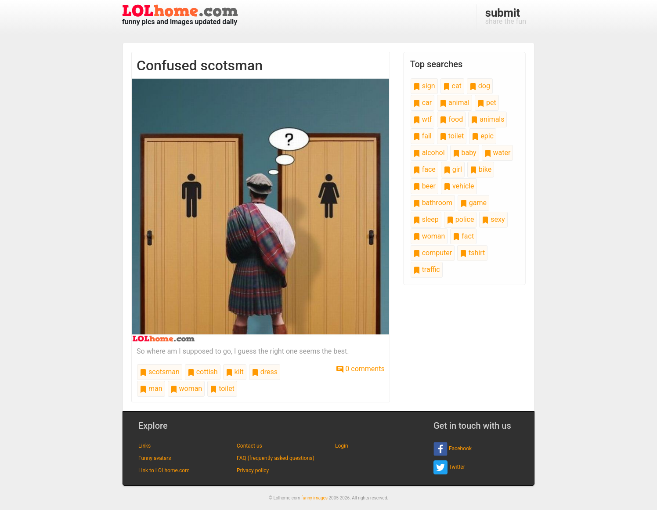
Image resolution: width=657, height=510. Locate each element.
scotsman (160, 372)
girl (453, 169)
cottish (203, 372)
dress (265, 372)
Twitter (449, 467)
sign (424, 86)
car (422, 102)
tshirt (472, 253)
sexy (493, 219)
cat (452, 86)
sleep (426, 219)
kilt (235, 372)
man (151, 388)
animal (454, 102)
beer (424, 186)
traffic (426, 269)
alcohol (429, 152)
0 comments (360, 369)
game (473, 203)
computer (432, 253)
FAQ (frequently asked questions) (275, 458)
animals (487, 119)
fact (463, 236)
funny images (314, 498)
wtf (422, 119)
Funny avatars (154, 458)
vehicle (459, 186)
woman (186, 388)
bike (480, 169)
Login (341, 446)
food (451, 119)
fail (422, 136)
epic (483, 136)
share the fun (505, 15)
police (460, 219)
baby (465, 152)
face (424, 169)
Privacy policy (253, 470)
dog (479, 86)
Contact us (249, 446)
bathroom (432, 203)
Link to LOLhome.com (164, 470)
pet (486, 102)
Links (144, 446)
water (497, 152)
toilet (222, 388)
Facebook (452, 449)
